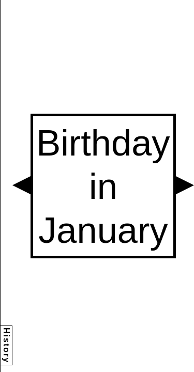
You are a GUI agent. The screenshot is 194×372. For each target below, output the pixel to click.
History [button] (6, 345)
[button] (21, 185)
